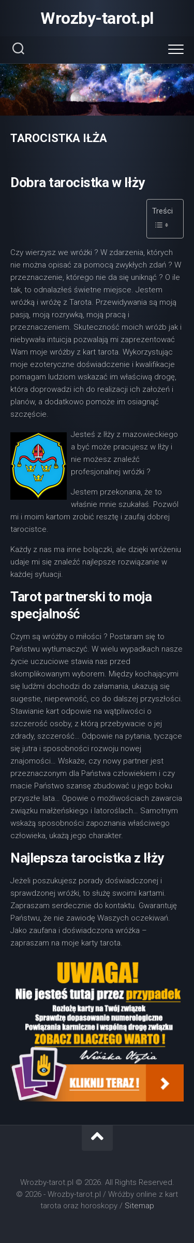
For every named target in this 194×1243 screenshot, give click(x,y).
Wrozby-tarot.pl (97, 18)
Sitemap (139, 1205)
